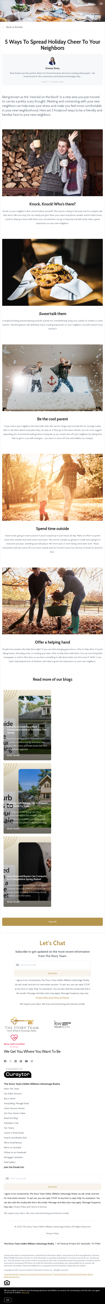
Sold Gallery (9, 1162)
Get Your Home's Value (15, 1113)
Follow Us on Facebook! (15, 1152)
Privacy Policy (52, 1233)
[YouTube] (26, 1061)
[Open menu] (101, 4)
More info (25, 1292)
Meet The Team (11, 1088)
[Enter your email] (55, 965)
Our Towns (9, 1128)
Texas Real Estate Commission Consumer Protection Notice (28, 1274)
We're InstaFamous (13, 1142)
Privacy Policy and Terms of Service (52, 997)
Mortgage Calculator (13, 1157)
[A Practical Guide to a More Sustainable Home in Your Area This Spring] (27, 705)
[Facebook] (5, 1061)
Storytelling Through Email (16, 1103)
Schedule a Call (11, 1123)
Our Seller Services (13, 1093)
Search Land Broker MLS (15, 1137)
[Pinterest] (21, 1061)
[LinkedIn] (15, 1061)
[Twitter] (10, 1061)
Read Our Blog (11, 1118)
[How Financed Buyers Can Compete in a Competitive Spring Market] (27, 853)
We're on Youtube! (12, 1147)
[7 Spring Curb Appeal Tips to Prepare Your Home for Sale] (27, 780)
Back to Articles (14, 27)
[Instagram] (32, 1061)
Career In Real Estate (14, 1133)
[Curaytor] (17, 1077)
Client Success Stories (14, 1108)
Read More (13, 755)
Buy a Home (9, 1098)
